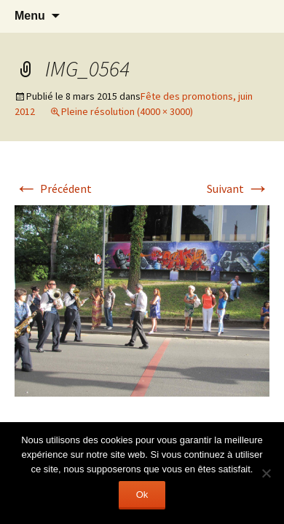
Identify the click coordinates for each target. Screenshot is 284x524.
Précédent (53, 188)
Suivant (238, 188)
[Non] (266, 473)
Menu (30, 15)
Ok (142, 494)
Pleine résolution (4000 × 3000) (127, 111)
